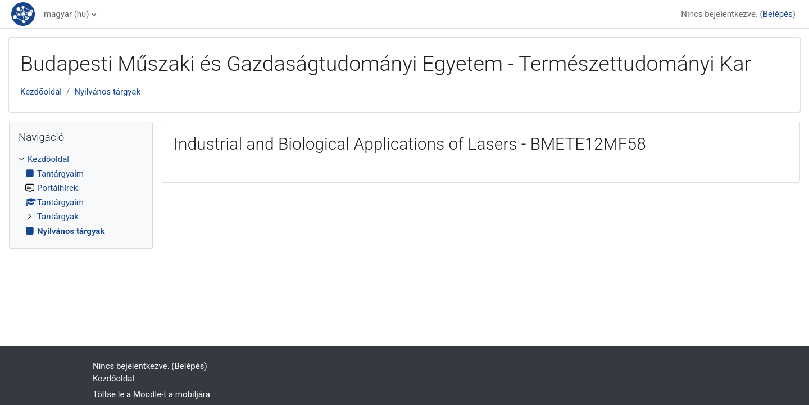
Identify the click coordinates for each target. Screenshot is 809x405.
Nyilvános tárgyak (107, 92)
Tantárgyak (58, 217)
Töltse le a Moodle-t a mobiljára (151, 394)
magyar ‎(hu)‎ (66, 14)
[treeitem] (81, 195)
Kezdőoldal (41, 92)
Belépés (778, 14)
